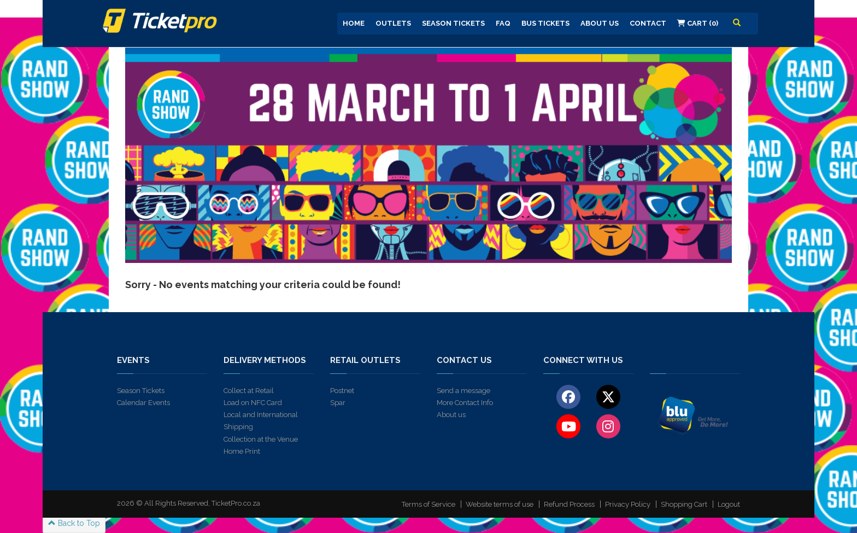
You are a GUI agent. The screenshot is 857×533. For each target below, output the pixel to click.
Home (354, 23)
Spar (337, 403)
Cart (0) (697, 23)
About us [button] (599, 23)
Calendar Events (143, 403)
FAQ (503, 23)
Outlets (393, 23)
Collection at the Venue (261, 439)
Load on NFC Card (253, 403)
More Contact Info (465, 403)
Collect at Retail (249, 390)
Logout (729, 504)
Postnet (342, 390)
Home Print (242, 451)
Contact (648, 23)
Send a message (463, 390)
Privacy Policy (627, 504)
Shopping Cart (684, 504)
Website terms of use (499, 504)
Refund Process (569, 504)
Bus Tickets (545, 23)
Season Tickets (453, 23)
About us (451, 415)
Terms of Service (428, 504)
